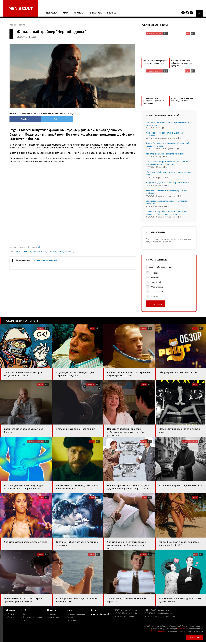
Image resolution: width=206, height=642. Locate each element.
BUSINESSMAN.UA (159, 613)
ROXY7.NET (127, 610)
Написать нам (194, 637)
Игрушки (79, 12)
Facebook (25, 119)
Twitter (57, 119)
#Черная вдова (39, 251)
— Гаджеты (51, 614)
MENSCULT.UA (157, 610)
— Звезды (10, 617)
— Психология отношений (31, 617)
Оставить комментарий (45, 260)
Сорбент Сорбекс (158, 631)
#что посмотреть (23, 251)
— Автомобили (53, 617)
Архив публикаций (99, 614)
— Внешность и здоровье (75, 614)
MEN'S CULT (126, 613)
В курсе (111, 12)
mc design (181, 629)
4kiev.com (124, 616)
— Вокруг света (71, 620)
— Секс (23, 620)
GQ (39, 247)
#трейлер (52, 251)
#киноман (68, 251)
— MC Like (10, 614)
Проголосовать (155, 304)
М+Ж (65, 12)
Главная (12, 24)
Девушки (51, 12)
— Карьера (69, 617)
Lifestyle (96, 12)
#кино (60, 251)
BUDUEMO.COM (160, 616)
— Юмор (24, 614)
